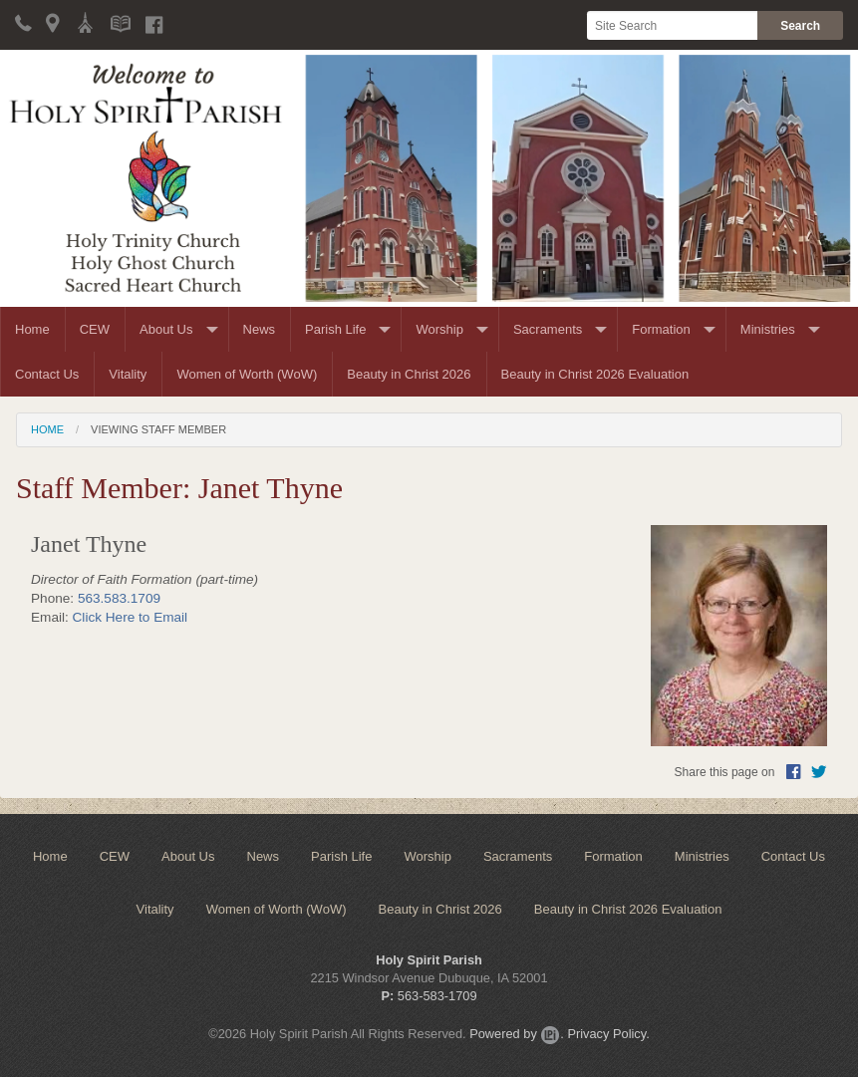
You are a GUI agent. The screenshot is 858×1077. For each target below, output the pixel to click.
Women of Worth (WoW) (246, 374)
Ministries (767, 329)
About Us (166, 329)
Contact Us (47, 374)
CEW (95, 329)
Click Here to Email (130, 617)
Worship (439, 329)
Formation (661, 329)
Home (32, 329)
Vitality (127, 374)
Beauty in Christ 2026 (408, 374)
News (259, 329)
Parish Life (335, 329)
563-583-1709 (437, 995)
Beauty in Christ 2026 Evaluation (595, 374)
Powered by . (516, 1033)
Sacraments (547, 329)
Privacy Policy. (608, 1033)
